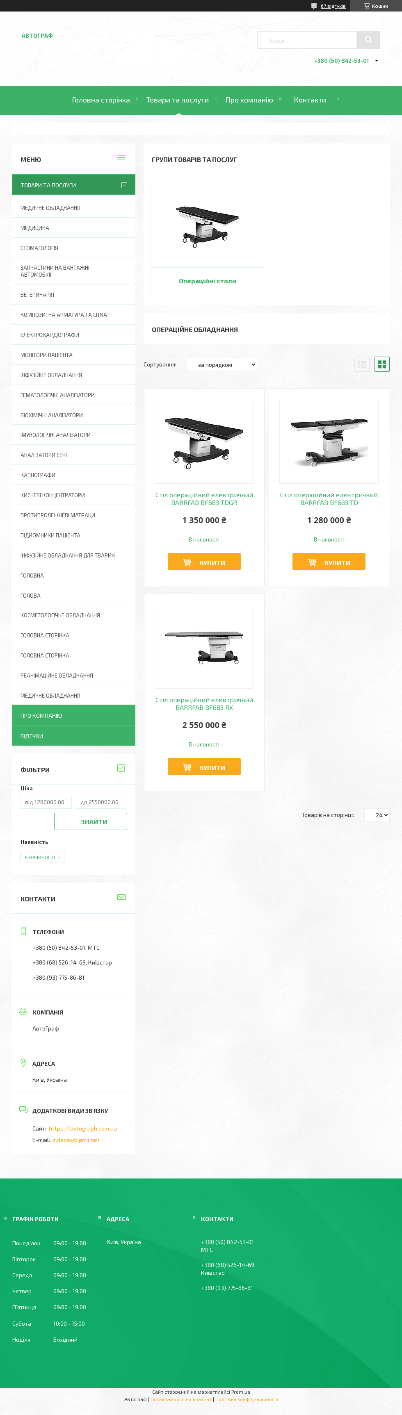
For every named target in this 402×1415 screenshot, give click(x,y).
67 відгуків (333, 6)
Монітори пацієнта (47, 355)
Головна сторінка (101, 99)
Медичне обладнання (50, 208)
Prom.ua (240, 1392)
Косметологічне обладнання (60, 615)
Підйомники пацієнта (50, 535)
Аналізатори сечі (44, 455)
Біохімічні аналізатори (52, 415)
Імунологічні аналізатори (56, 435)
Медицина (35, 228)
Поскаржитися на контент (181, 1399)
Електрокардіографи (50, 335)
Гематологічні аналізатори (58, 395)
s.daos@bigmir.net (76, 1139)
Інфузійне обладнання (51, 375)
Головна (32, 575)
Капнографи (38, 475)
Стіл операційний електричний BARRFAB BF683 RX (204, 703)
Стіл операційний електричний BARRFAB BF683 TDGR (204, 498)
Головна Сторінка (45, 655)
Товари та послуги (177, 99)
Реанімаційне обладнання (57, 675)
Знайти (94, 822)
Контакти (310, 99)
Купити (212, 562)
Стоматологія (39, 248)
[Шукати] (368, 39)
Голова (31, 595)
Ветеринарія (37, 294)
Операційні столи (207, 280)
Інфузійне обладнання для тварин (68, 555)
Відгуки (32, 736)
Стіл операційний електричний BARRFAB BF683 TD (329, 498)
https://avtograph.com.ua (83, 1128)
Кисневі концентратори (53, 495)
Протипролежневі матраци (58, 515)
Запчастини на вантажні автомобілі (55, 271)
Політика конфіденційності (246, 1399)
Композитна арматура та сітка (64, 315)
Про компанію (249, 99)
